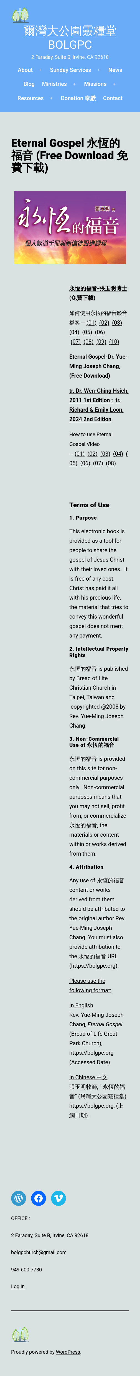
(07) (76, 341)
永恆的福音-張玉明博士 (98, 288)
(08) (88, 341)
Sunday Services (70, 70)
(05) (87, 332)
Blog (29, 84)
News (115, 70)
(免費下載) (82, 297)
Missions (95, 84)
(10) (114, 341)
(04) (74, 332)
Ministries (54, 84)
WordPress (68, 1352)
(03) (117, 322)
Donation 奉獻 (78, 98)
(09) (101, 341)
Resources (30, 98)
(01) (91, 322)
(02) (104, 322)
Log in (18, 1286)
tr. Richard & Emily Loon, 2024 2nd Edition (96, 410)
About (25, 70)
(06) (100, 332)
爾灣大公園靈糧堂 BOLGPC (70, 38)
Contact (113, 98)
